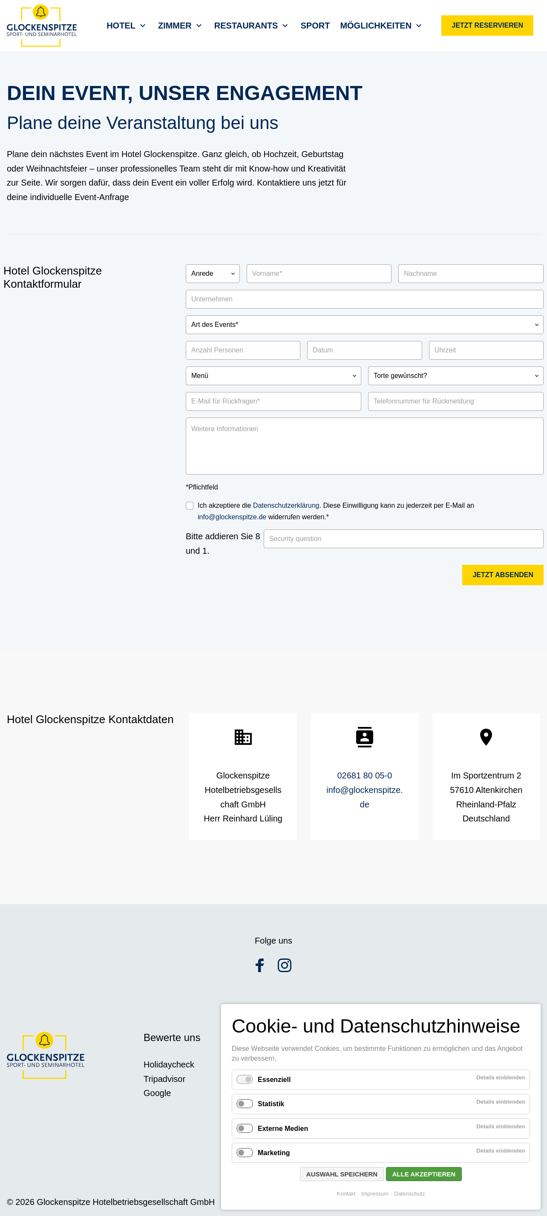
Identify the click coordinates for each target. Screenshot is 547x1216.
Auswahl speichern (341, 1174)
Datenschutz (409, 1193)
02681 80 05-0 (364, 775)
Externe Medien (283, 1128)
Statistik (271, 1103)
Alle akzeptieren (424, 1174)
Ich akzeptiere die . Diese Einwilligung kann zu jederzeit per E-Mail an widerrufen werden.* (336, 511)
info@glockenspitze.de (232, 517)
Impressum (375, 1193)
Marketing (274, 1152)
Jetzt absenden (502, 574)
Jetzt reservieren (487, 25)
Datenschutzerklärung (286, 505)
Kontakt (346, 1193)
